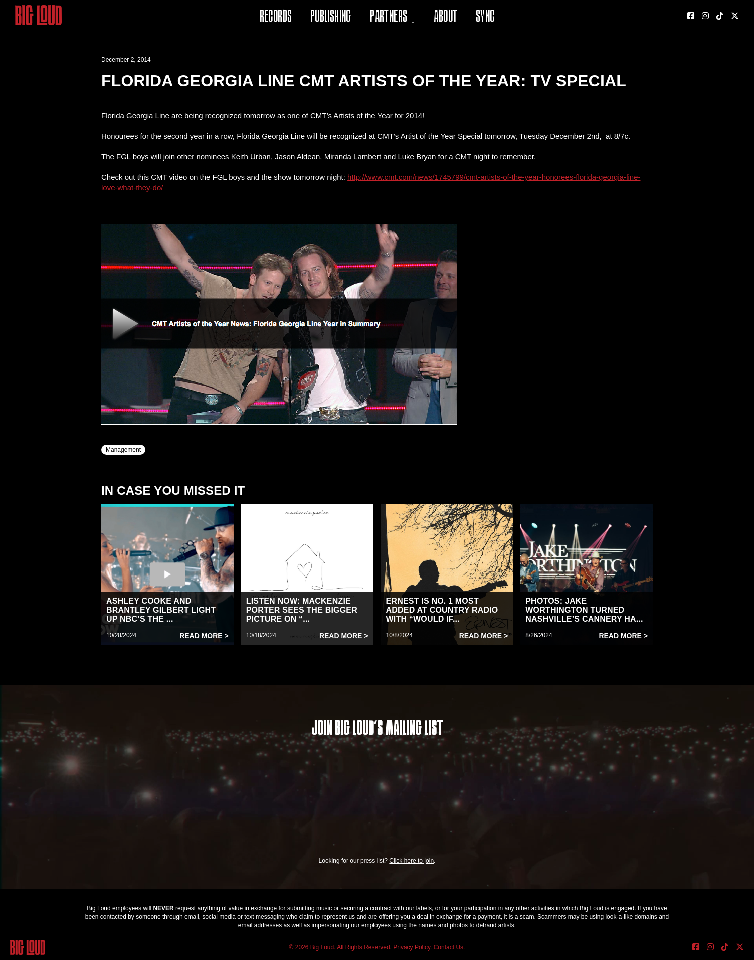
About (445, 17)
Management (123, 449)
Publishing (330, 17)
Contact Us (448, 947)
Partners (388, 17)
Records (276, 17)
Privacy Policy (411, 947)
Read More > (204, 636)
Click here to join (411, 860)
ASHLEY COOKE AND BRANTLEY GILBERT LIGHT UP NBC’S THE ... (161, 610)
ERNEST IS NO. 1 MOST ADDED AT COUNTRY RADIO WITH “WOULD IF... (442, 610)
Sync (485, 17)
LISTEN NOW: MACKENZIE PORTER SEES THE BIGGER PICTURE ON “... (301, 610)
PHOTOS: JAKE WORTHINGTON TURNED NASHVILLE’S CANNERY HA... (584, 610)
